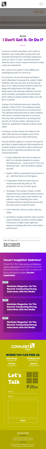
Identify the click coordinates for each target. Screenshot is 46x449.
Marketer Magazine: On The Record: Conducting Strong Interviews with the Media (22, 289)
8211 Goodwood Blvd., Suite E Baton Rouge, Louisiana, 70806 (23, 439)
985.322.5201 (34, 360)
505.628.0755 (34, 366)
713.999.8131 (12, 366)
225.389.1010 (12, 360)
